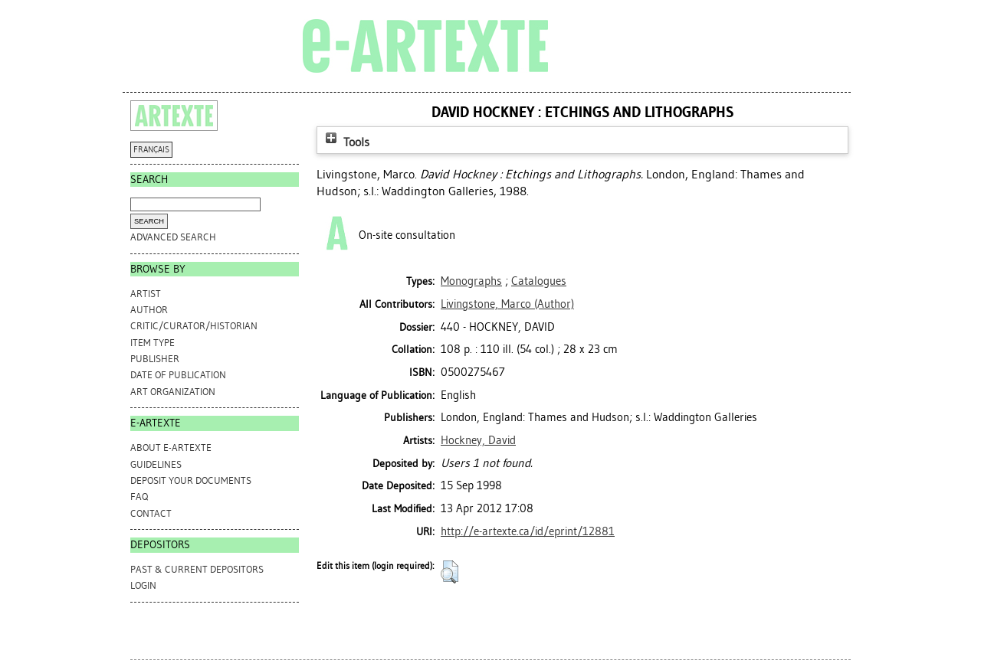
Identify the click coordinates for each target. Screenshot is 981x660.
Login (143, 585)
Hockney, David (478, 440)
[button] (449, 572)
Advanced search (173, 237)
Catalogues (538, 281)
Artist (145, 293)
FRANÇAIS (151, 150)
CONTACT (151, 513)
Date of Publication (178, 375)
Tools (345, 142)
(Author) (507, 304)
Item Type (152, 342)
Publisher (154, 358)
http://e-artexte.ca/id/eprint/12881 (528, 531)
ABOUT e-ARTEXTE (171, 447)
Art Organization (172, 391)
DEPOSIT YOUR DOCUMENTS (190, 480)
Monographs (471, 281)
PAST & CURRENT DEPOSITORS (197, 569)
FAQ (139, 496)
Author (149, 309)
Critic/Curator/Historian (194, 326)
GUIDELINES (156, 464)
